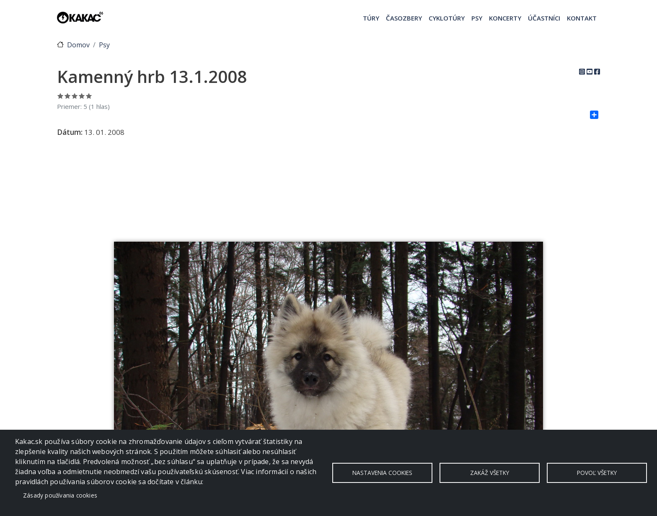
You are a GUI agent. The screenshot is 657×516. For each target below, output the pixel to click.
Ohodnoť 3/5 (74, 96)
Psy (476, 18)
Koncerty (505, 18)
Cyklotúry (447, 18)
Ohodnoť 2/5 (67, 96)
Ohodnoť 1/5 (60, 96)
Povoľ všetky (597, 473)
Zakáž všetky (489, 473)
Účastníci (544, 18)
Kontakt (582, 18)
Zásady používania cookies (60, 495)
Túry (371, 18)
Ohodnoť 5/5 (89, 96)
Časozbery (404, 18)
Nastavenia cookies (382, 473)
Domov (78, 44)
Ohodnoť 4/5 (81, 96)
